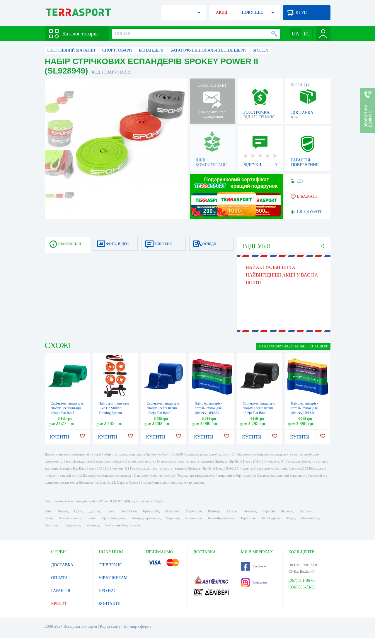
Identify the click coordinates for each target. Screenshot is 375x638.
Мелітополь (310, 518)
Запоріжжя (128, 511)
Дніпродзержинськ (146, 518)
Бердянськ (72, 525)
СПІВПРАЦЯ (110, 565)
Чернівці (172, 518)
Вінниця (214, 511)
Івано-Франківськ (221, 518)
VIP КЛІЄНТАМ (113, 578)
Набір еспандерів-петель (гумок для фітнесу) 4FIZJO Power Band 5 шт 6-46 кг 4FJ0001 (211, 412)
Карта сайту (110, 626)
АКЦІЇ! (222, 12)
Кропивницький (114, 518)
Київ (48, 511)
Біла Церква (271, 518)
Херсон (232, 511)
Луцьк (290, 518)
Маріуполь (194, 511)
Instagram (254, 582)
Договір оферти (137, 626)
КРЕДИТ (59, 603)
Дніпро (94, 511)
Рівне (92, 518)
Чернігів (268, 511)
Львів (110, 511)
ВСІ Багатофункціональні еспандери (293, 346)
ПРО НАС (108, 590)
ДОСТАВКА (62, 565)
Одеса (78, 511)
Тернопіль (248, 518)
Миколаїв (172, 511)
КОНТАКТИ (110, 603)
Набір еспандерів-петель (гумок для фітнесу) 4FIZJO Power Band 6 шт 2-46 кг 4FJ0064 (307, 412)
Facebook (254, 566)
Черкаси (287, 511)
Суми (49, 518)
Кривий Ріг (151, 511)
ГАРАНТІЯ (60, 590)
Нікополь (52, 525)
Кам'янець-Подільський (123, 525)
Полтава (250, 511)
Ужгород (92, 525)
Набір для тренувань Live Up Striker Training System (114, 408)
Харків (63, 511)
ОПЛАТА (59, 578)
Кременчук (193, 518)
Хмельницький (70, 518)
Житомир (306, 511)
